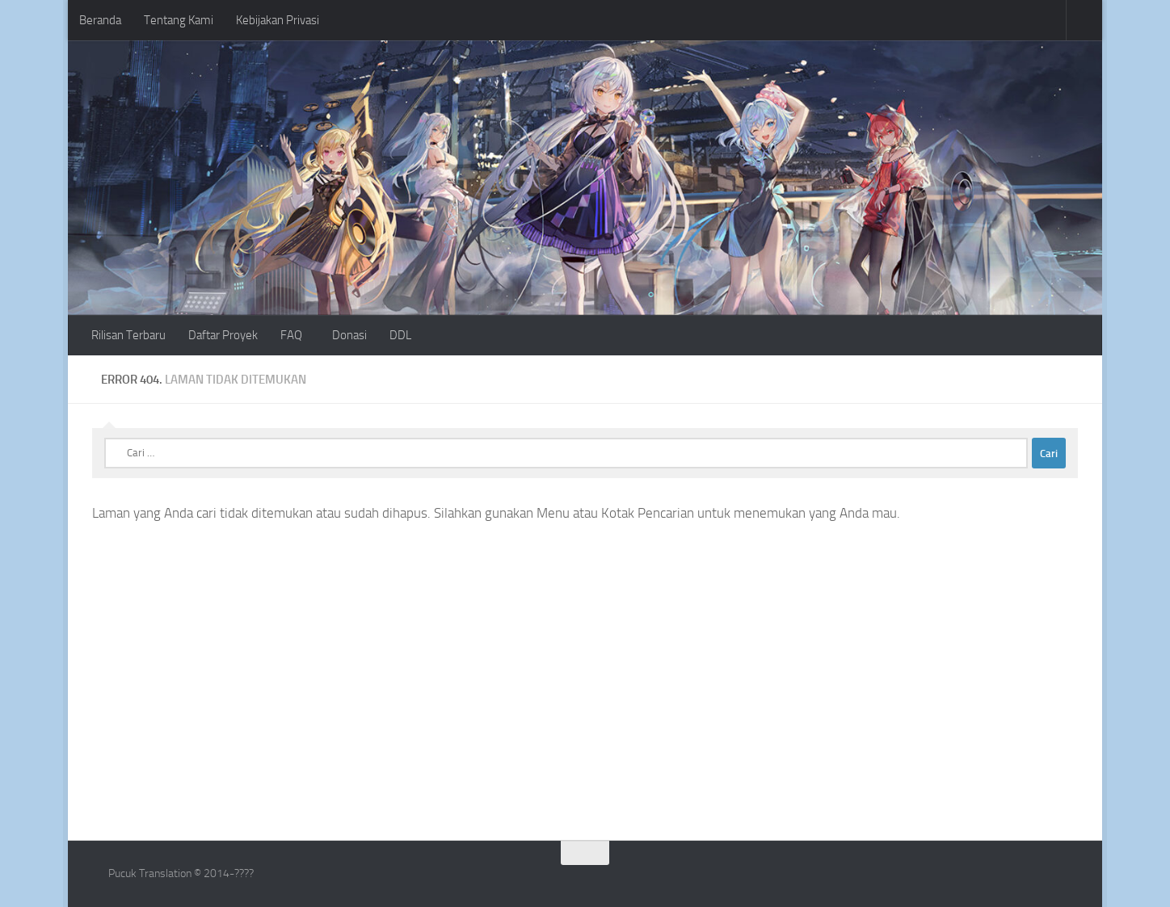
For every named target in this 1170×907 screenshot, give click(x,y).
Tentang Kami (178, 20)
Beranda (100, 20)
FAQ (291, 335)
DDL (400, 335)
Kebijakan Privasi (277, 20)
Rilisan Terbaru (128, 335)
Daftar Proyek (223, 335)
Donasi (349, 335)
